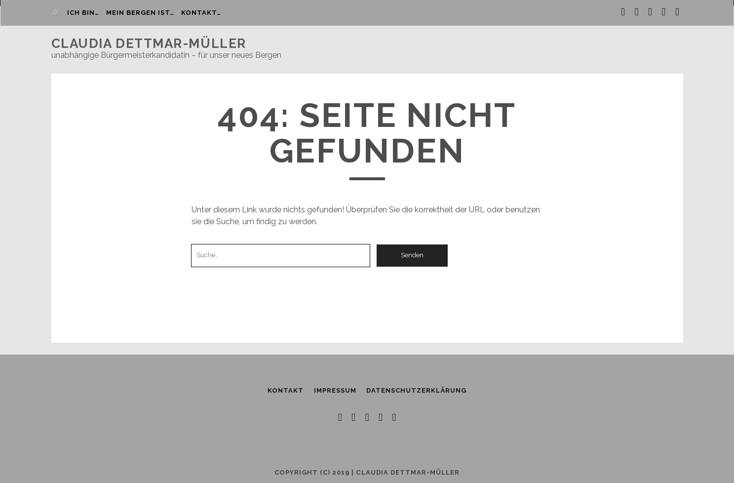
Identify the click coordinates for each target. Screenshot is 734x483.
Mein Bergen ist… (140, 12)
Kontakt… (201, 12)
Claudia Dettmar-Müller (148, 43)
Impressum (335, 390)
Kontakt (286, 390)
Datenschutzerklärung (416, 390)
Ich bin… (83, 12)
